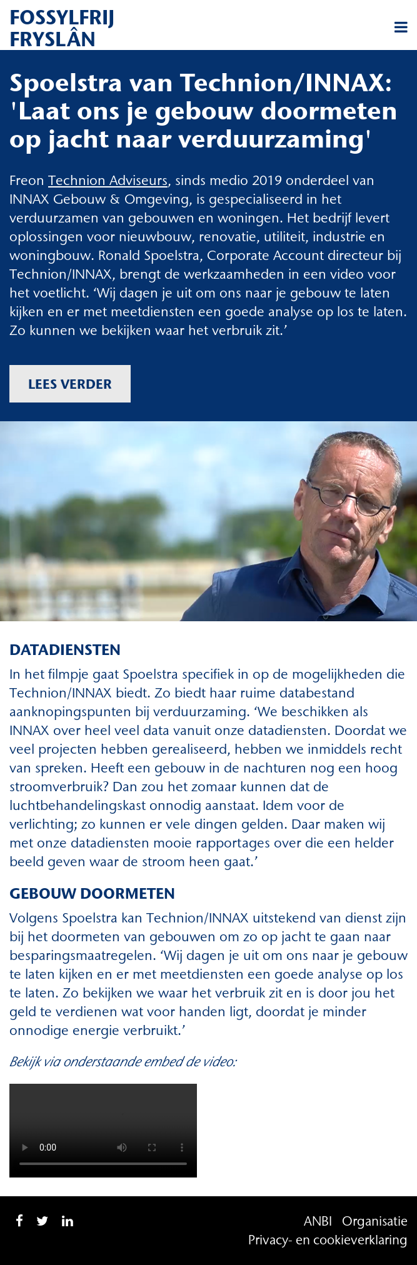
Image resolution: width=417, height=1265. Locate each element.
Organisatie (375, 1221)
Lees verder (70, 384)
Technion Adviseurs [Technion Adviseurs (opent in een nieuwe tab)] (108, 180)
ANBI (318, 1221)
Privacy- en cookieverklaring (328, 1240)
